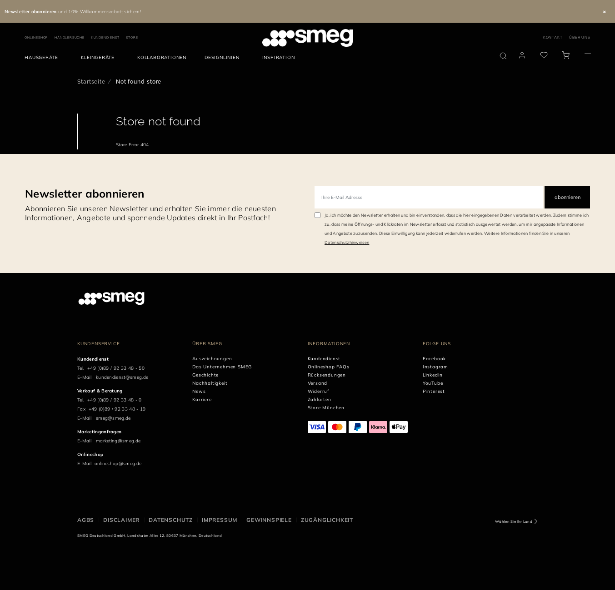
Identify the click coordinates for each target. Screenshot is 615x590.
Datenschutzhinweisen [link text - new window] (347, 242)
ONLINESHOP (36, 37)
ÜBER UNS (579, 37)
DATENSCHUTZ (171, 519)
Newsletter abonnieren (85, 193)
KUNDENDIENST (105, 37)
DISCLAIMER (121, 519)
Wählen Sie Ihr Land (513, 521)
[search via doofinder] (503, 56)
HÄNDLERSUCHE (70, 37)
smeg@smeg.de (113, 418)
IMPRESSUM (219, 519)
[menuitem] (44, 57)
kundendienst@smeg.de (122, 377)
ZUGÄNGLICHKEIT (327, 519)
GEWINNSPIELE (269, 519)
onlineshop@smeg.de (118, 463)
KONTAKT (553, 37)
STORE (132, 37)
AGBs (85, 519)
